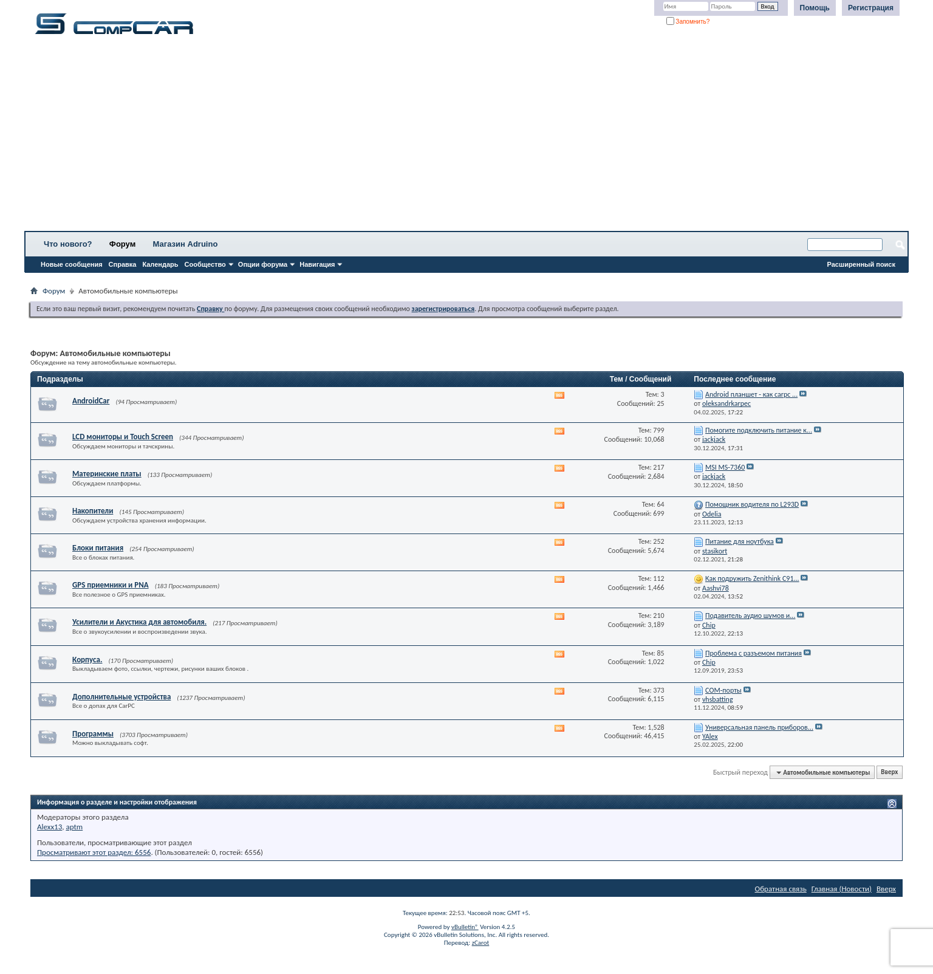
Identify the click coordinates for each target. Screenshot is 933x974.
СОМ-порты (723, 690)
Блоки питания (97, 547)
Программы (93, 733)
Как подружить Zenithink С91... (752, 578)
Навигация (317, 264)
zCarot (481, 943)
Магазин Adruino (185, 244)
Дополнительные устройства (121, 696)
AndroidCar (90, 400)
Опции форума (262, 264)
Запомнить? (688, 21)
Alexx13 (49, 826)
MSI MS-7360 (725, 467)
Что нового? (68, 244)
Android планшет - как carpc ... (751, 394)
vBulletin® (465, 927)
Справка (123, 264)
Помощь (815, 8)
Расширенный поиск (861, 264)
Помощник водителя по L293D (752, 504)
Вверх (889, 773)
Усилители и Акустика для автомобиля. (139, 621)
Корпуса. (87, 659)
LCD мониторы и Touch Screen (122, 436)
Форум (122, 244)
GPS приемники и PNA (110, 584)
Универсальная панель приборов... (759, 727)
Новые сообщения (72, 264)
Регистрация (871, 8)
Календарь (160, 264)
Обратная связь (781, 888)
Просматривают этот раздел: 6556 (94, 852)
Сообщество (205, 264)
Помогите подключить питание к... (758, 430)
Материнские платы (107, 473)
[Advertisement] (379, 137)
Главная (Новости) (842, 888)
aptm (74, 826)
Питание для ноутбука (739, 541)
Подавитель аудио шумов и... (750, 615)
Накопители (92, 510)
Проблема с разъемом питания (753, 653)
